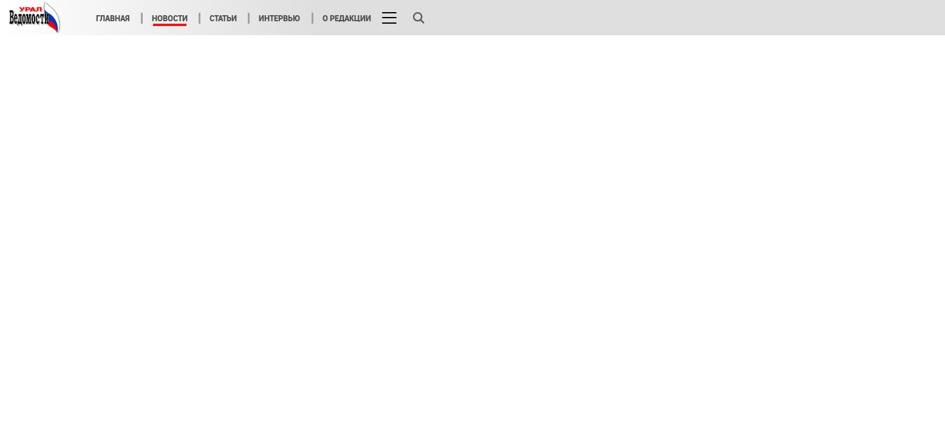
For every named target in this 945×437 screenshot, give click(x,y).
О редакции (346, 18)
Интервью (280, 18)
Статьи (223, 18)
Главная (113, 18)
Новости (170, 18)
